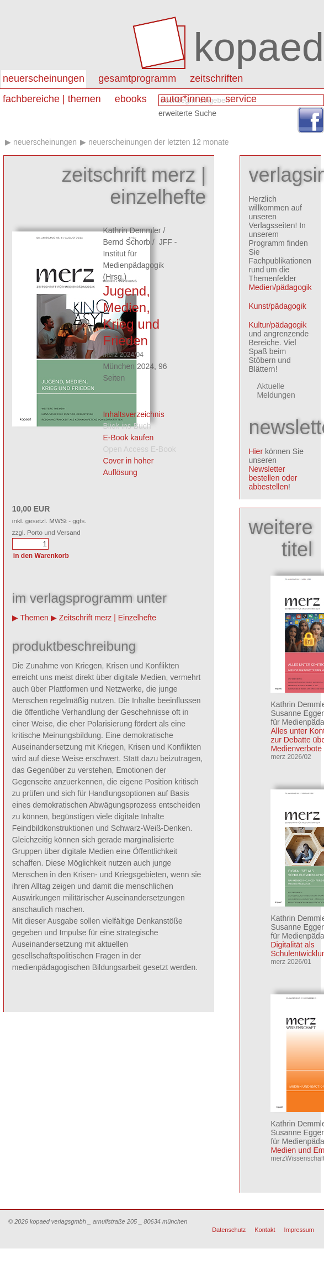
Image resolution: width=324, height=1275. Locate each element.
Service (241, 98)
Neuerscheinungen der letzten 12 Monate (158, 142)
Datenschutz (229, 1229)
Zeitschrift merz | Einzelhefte (107, 617)
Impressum (299, 1229)
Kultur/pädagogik (277, 324)
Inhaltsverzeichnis (133, 414)
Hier (255, 451)
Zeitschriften (216, 78)
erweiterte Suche (187, 113)
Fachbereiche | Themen (52, 98)
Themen (34, 617)
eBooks (131, 98)
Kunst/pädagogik (277, 306)
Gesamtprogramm (137, 78)
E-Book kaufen (128, 437)
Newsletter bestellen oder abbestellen (272, 478)
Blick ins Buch (127, 426)
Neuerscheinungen (43, 78)
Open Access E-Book (139, 449)
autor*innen (186, 98)
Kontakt (264, 1229)
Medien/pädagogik (279, 287)
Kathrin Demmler (132, 230)
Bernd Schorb (126, 242)
